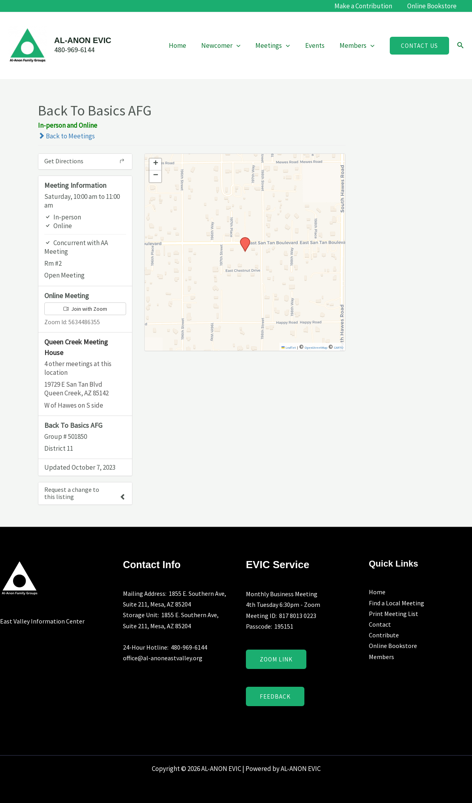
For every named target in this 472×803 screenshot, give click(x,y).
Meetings (276, 45)
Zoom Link (276, 659)
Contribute (384, 635)
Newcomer (226, 45)
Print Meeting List (393, 614)
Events (317, 45)
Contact (380, 624)
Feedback (275, 696)
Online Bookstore (432, 6)
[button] (419, 46)
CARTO (338, 348)
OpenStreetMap (316, 348)
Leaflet (288, 348)
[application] (242, 45)
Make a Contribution (366, 6)
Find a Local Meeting (396, 603)
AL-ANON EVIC (82, 40)
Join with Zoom (85, 308)
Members (357, 45)
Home (184, 45)
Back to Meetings (66, 136)
